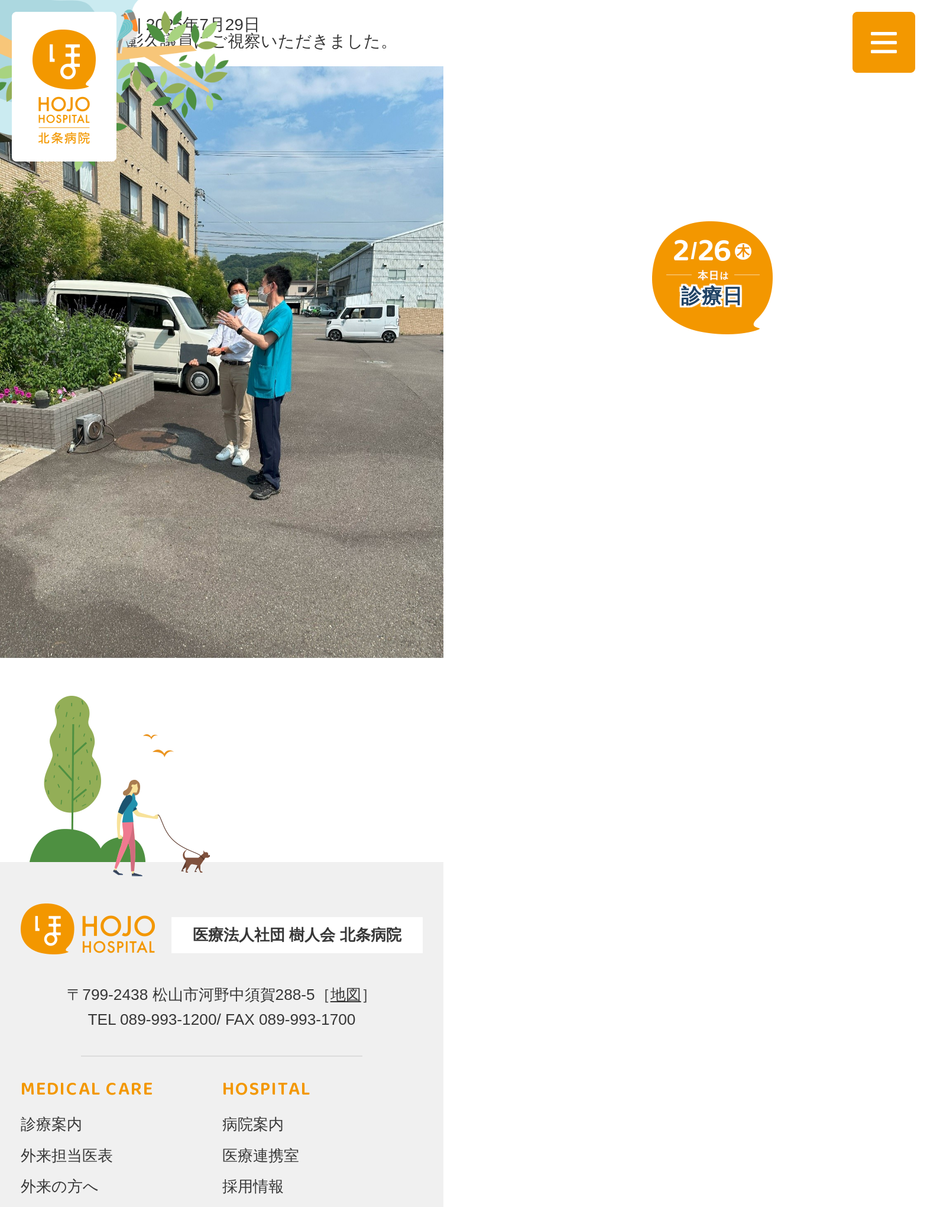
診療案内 (51, 1124)
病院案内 (253, 1124)
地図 (345, 994)
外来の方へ (60, 1186)
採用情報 (253, 1186)
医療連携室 (260, 1155)
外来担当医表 (67, 1155)
